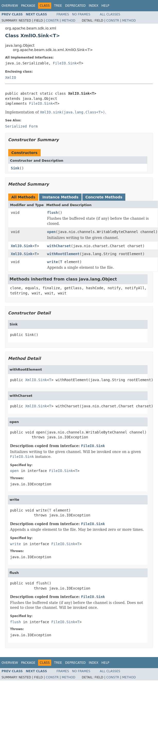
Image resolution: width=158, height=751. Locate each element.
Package (28, 5)
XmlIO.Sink (21, 246)
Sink (15, 168)
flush (52, 212)
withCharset (59, 246)
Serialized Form (21, 126)
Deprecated (75, 5)
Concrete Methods (103, 197)
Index (94, 5)
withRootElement (63, 254)
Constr (52, 20)
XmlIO (10, 77)
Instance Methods (60, 197)
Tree (58, 5)
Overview (10, 5)
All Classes (110, 14)
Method (68, 20)
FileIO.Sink (65, 63)
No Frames (81, 14)
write (52, 262)
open (51, 232)
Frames (63, 14)
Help (105, 5)
